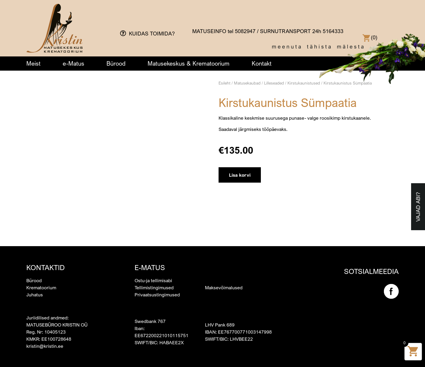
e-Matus (73, 63)
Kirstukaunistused (303, 82)
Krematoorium (41, 287)
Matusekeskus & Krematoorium (189, 63)
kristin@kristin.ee (44, 346)
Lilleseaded (274, 82)
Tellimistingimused (154, 287)
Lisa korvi (240, 175)
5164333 (333, 31)
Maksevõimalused (224, 287)
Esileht (224, 82)
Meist (33, 63)
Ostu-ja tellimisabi (153, 280)
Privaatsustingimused (157, 295)
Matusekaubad (247, 82)
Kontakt (262, 63)
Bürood (115, 63)
